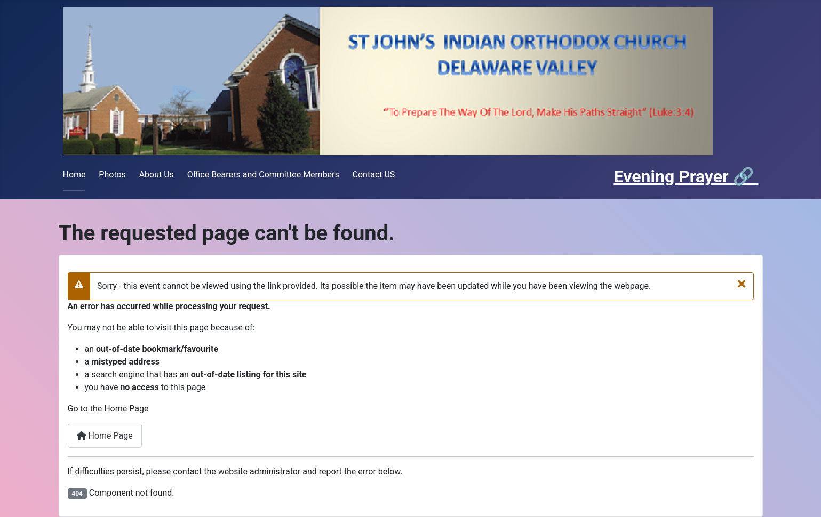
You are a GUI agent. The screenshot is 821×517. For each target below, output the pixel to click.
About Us (156, 174)
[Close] (741, 283)
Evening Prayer (673, 176)
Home (74, 174)
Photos (112, 174)
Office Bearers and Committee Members (263, 174)
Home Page (105, 436)
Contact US (374, 174)
